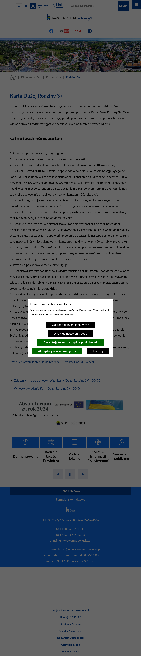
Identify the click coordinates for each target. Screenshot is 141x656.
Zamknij (98, 351)
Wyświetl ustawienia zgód (70, 333)
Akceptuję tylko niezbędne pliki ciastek (70, 342)
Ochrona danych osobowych (70, 324)
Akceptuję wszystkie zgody (57, 351)
